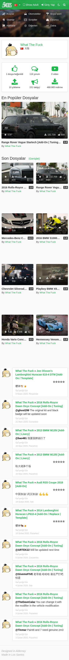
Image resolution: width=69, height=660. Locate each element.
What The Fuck (31, 45)
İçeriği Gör (22, 390)
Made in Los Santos (12, 654)
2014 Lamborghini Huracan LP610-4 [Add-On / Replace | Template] (38, 514)
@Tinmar (20, 629)
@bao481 (21, 438)
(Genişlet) (34, 158)
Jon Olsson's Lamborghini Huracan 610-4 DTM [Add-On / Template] (39, 374)
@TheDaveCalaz (25, 602)
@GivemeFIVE (24, 574)
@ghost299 (22, 410)
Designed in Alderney (13, 651)
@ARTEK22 (22, 549)
